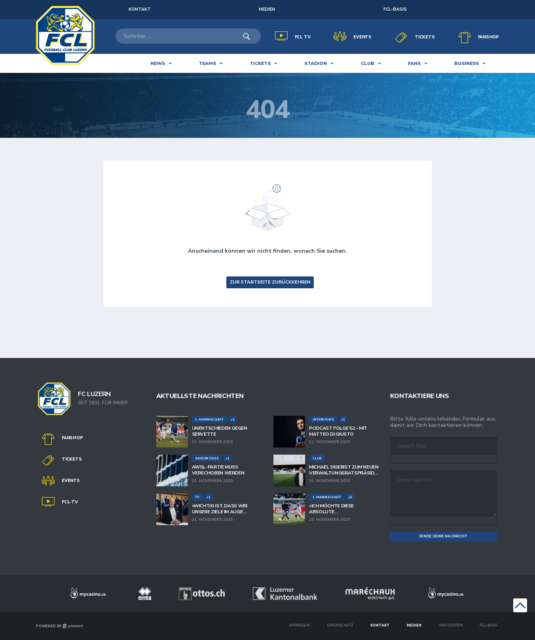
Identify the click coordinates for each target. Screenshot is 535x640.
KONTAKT (140, 9)
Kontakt (380, 625)
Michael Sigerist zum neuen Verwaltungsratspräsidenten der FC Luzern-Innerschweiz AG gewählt (344, 470)
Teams (207, 63)
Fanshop (488, 37)
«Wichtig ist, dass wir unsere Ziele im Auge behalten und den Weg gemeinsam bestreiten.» (222, 508)
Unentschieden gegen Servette (219, 431)
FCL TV (303, 37)
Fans (414, 63)
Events (362, 37)
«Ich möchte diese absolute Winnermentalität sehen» (342, 508)
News (157, 63)
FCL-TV (70, 502)
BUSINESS (466, 63)
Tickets (424, 37)
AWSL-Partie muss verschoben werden (218, 470)
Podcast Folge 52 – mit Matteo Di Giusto (338, 431)
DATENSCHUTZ (340, 625)
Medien (267, 9)
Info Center (450, 625)
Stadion (315, 63)
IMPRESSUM (299, 625)
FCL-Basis (395, 9)
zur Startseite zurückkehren (270, 282)
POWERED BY (59, 626)
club (367, 63)
